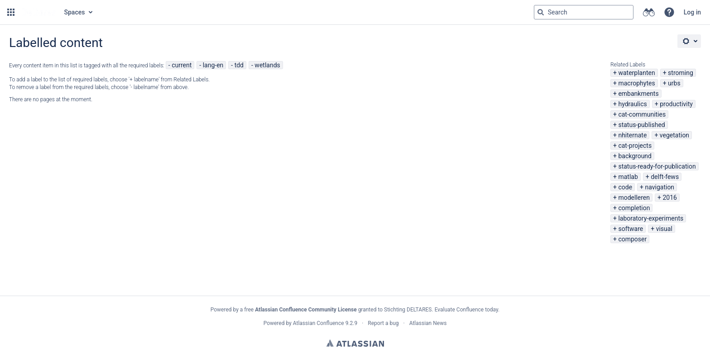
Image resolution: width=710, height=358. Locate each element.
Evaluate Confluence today (466, 309)
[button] (11, 12)
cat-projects (635, 145)
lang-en (213, 65)
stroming (680, 72)
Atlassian (355, 343)
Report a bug (383, 323)
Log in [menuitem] (692, 12)
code (625, 187)
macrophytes (636, 83)
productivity (676, 104)
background (635, 156)
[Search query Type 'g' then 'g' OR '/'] (583, 12)
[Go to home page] (38, 12)
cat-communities (642, 114)
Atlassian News (428, 323)
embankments (638, 93)
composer (632, 239)
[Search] (540, 12)
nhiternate (632, 135)
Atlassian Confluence (318, 323)
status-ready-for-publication (657, 166)
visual (664, 228)
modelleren (634, 197)
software (630, 228)
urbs (674, 83)
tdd (239, 65)
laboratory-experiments (650, 218)
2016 (669, 197)
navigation (659, 187)
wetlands (267, 65)
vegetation (674, 135)
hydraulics (632, 104)
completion (634, 208)
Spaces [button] (74, 12)
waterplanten (636, 72)
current (182, 65)
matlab (628, 176)
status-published (641, 124)
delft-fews (665, 176)
